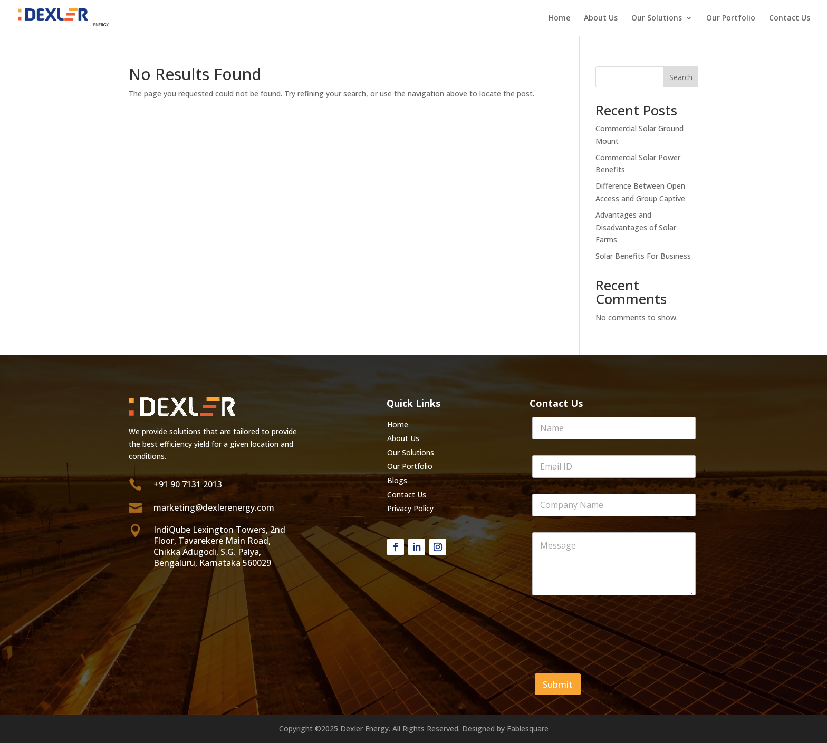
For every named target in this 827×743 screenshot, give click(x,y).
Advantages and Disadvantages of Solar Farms (635, 227)
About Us (601, 18)
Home (559, 18)
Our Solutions (656, 18)
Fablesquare (528, 729)
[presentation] (612, 648)
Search (681, 77)
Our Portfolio (730, 18)
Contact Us (789, 18)
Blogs (397, 480)
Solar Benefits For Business (643, 256)
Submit (558, 684)
